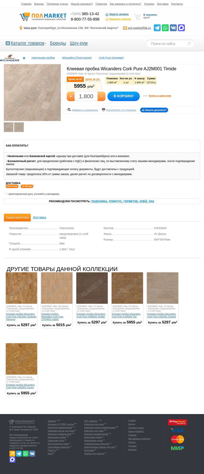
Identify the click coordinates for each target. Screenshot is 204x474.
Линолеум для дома (94, 424)
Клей (143, 201)
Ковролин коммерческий (96, 434)
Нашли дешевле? (82, 3)
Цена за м (75, 79)
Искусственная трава (58, 444)
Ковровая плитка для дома (61, 431)
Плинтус (115, 201)
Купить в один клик (160, 95)
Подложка (99, 201)
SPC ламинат (91, 421)
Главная (26, 3)
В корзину (123, 96)
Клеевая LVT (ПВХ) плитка (61, 424)
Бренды (39, 3)
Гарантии (101, 3)
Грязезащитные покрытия (96, 444)
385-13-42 (84, 14)
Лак (151, 201)
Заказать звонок (118, 19)
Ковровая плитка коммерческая (99, 427)
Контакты (177, 3)
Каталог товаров (27, 43)
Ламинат (52, 421)
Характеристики (17, 217)
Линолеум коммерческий (60, 427)
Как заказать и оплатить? (125, 3)
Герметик (130, 201)
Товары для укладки (94, 453)
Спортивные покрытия (59, 447)
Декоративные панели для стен (99, 447)
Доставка (163, 3)
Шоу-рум (78, 43)
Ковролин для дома (93, 431)
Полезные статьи (57, 3)
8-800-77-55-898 (85, 19)
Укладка (149, 3)
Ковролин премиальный (59, 434)
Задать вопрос (117, 14)
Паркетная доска (56, 440)
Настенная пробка (93, 437)
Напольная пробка (57, 437)
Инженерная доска (93, 440)
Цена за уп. (92, 79)
